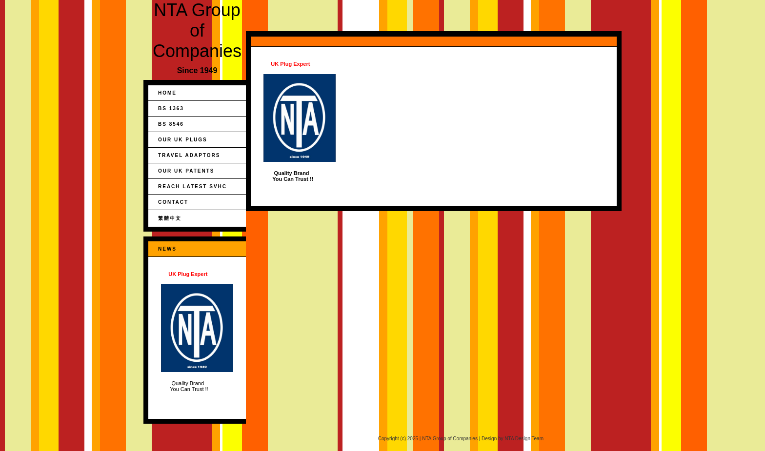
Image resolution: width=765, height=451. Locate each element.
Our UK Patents (186, 171)
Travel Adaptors (189, 155)
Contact (173, 202)
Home (167, 93)
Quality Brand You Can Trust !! (197, 331)
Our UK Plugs (182, 139)
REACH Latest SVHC (192, 186)
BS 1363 (171, 108)
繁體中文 (169, 218)
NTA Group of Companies (197, 30)
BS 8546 (171, 124)
